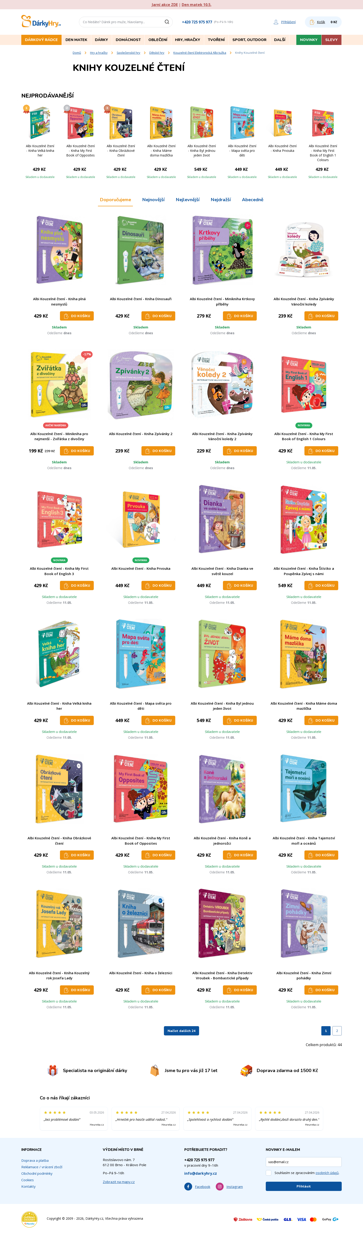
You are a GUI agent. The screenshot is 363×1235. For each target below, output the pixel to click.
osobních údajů (327, 1173)
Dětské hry (156, 53)
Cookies (27, 1180)
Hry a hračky (99, 53)
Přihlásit (304, 1186)
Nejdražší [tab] (221, 200)
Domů (77, 53)
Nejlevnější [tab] (188, 200)
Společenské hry (128, 53)
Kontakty (28, 1186)
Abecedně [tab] (252, 200)
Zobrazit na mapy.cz (119, 1181)
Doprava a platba (35, 1160)
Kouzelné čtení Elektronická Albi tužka (199, 53)
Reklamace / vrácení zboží (41, 1167)
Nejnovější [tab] (153, 200)
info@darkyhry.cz (200, 1173)
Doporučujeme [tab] (115, 200)
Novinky (309, 39)
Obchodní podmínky (37, 1173)
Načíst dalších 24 (181, 1031)
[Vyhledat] (168, 22)
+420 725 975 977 (197, 22)
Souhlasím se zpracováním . (307, 1173)
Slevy (331, 39)
